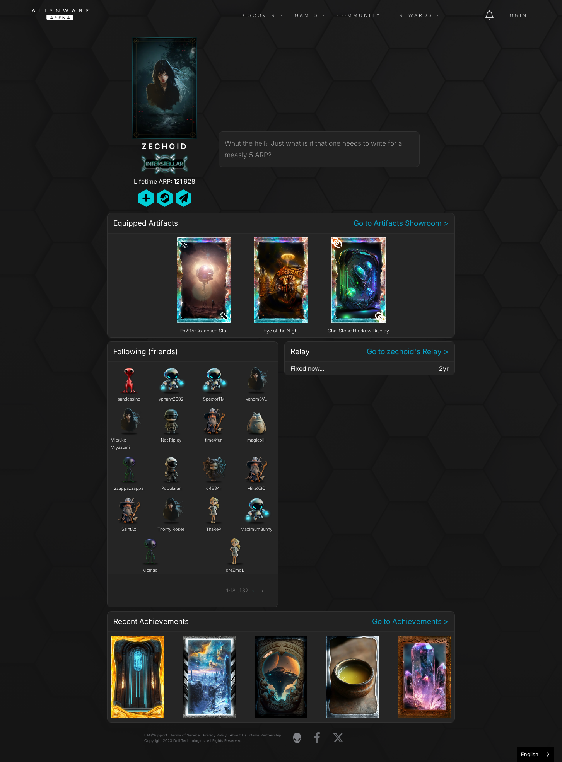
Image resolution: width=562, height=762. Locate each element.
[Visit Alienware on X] (338, 738)
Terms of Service (185, 735)
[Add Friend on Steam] (165, 198)
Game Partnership (265, 735)
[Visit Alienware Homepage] (297, 738)
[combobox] (535, 754)
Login (517, 15)
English (529, 754)
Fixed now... (307, 368)
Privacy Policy (215, 735)
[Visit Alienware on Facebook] (316, 738)
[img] (155, 15)
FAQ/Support (155, 735)
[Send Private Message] (183, 198)
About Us (238, 735)
